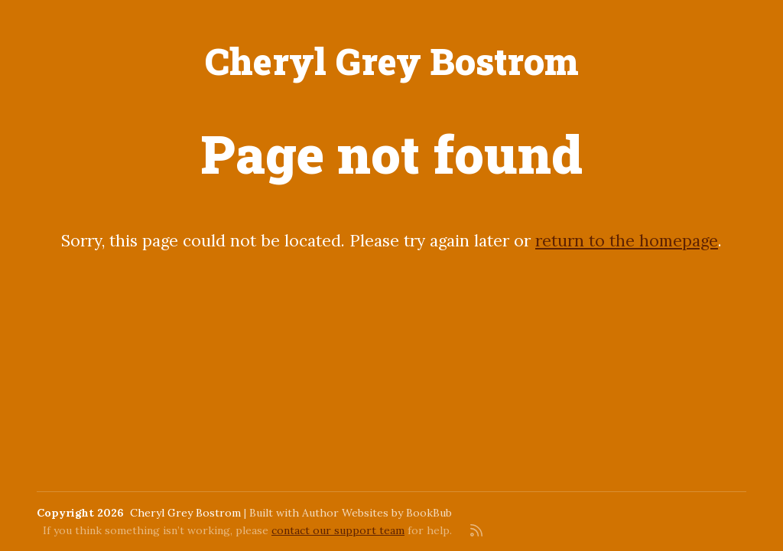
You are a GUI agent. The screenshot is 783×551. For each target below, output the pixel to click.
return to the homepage (626, 240)
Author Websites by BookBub (377, 513)
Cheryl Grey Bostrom (392, 61)
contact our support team (337, 530)
